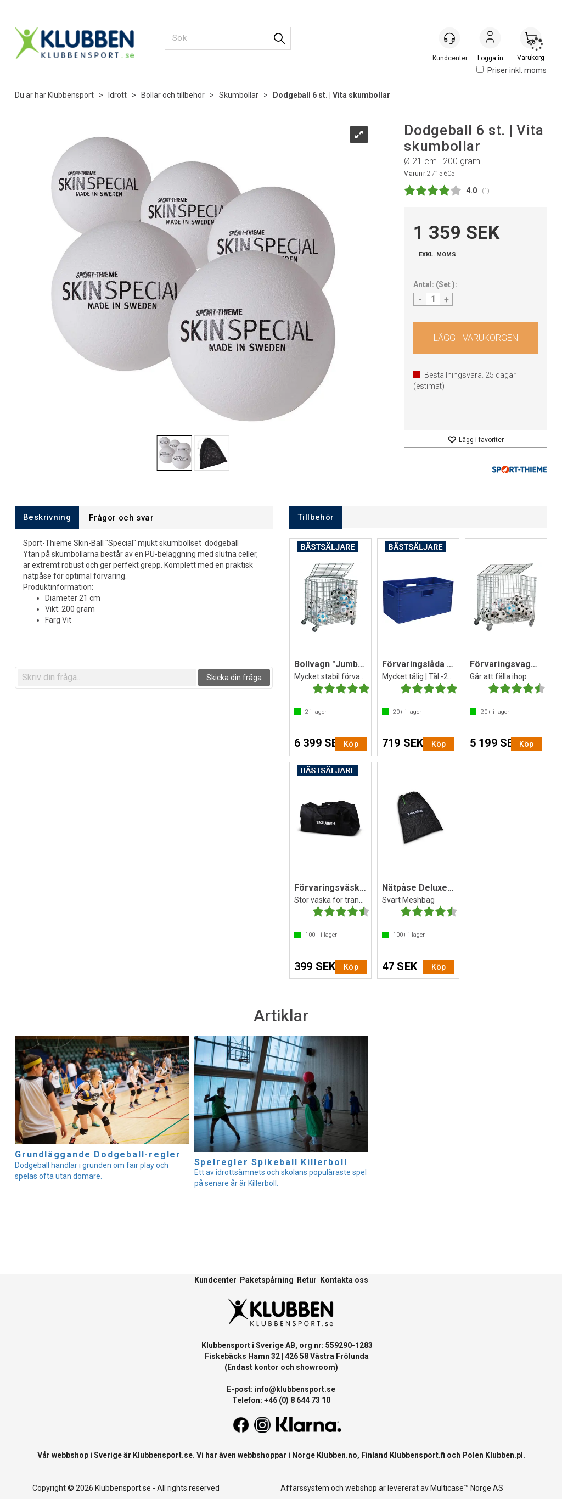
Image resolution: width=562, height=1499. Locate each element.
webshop (361, 1488)
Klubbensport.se (163, 1455)
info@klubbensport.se (295, 1389)
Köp (475, 338)
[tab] (47, 517)
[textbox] (107, 677)
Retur (307, 1280)
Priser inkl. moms (511, 70)
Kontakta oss (344, 1280)
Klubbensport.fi (417, 1455)
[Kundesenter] (449, 38)
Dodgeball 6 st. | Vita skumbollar (331, 95)
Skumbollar (238, 95)
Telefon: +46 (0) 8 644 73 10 (281, 1400)
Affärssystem (304, 1488)
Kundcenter (215, 1280)
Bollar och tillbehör (173, 95)
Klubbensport (71, 95)
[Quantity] (433, 299)
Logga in (490, 39)
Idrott (117, 95)
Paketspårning (267, 1280)
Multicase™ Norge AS (466, 1488)
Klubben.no (337, 1455)
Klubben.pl (504, 1455)
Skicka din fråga (234, 677)
